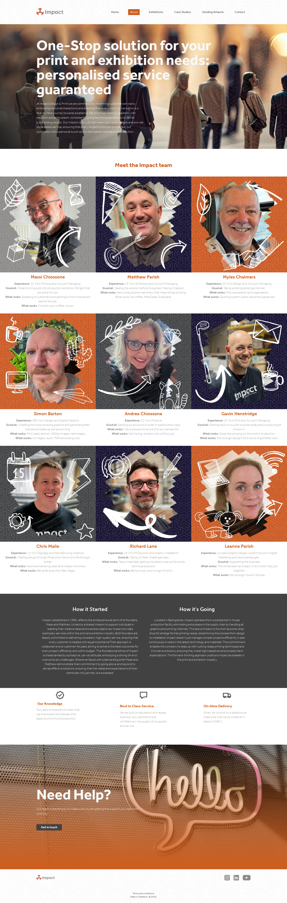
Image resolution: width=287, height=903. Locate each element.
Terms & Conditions (138, 877)
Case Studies (182, 12)
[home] (50, 12)
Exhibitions (156, 12)
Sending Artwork (213, 12)
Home (115, 12)
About (134, 12)
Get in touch (49, 827)
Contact (240, 12)
